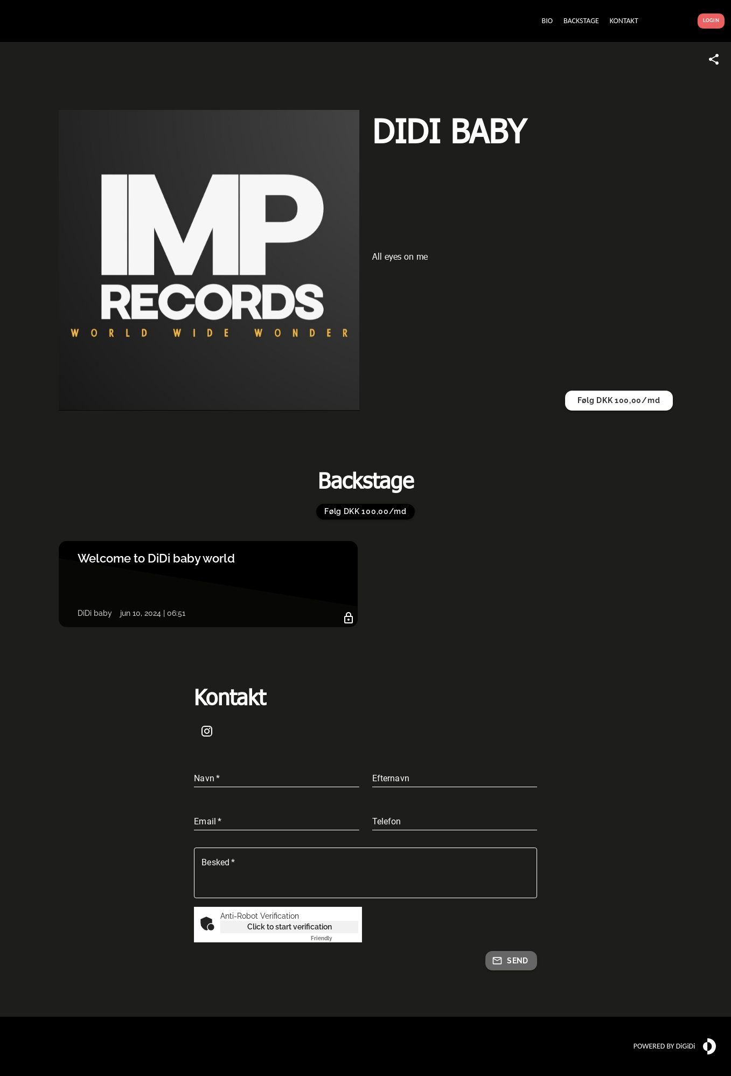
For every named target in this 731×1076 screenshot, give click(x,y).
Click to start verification (289, 926)
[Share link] (714, 59)
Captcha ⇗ (334, 938)
